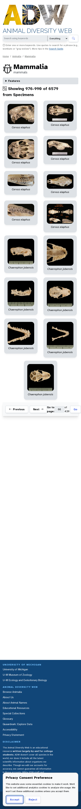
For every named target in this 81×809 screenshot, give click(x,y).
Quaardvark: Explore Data (17, 724)
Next (38, 409)
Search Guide (56, 48)
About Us (8, 697)
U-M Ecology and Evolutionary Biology (25, 680)
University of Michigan (15, 669)
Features (14, 81)
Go (75, 409)
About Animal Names (15, 702)
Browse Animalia (12, 692)
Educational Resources (16, 708)
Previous (17, 409)
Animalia (16, 56)
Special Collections (14, 713)
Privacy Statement (13, 735)
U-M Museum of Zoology (17, 675)
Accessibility (10, 729)
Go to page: (50, 409)
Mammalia (30, 56)
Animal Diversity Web (37, 30)
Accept (14, 799)
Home (6, 56)
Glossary (8, 719)
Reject (33, 799)
